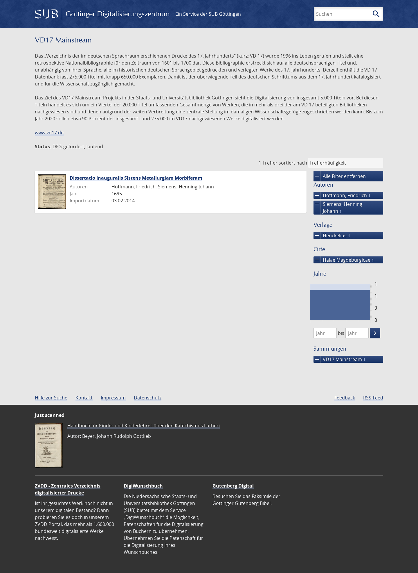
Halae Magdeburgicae (344, 259)
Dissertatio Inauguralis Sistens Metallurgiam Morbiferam (136, 178)
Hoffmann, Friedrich (342, 195)
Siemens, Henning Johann (338, 208)
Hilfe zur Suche (51, 398)
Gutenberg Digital (233, 486)
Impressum (113, 398)
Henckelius (332, 235)
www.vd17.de (49, 132)
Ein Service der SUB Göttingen (208, 14)
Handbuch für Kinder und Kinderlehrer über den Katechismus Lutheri (143, 425)
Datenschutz (147, 398)
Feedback (344, 398)
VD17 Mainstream (339, 359)
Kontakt (84, 398)
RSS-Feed (373, 398)
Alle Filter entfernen (340, 176)
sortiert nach (293, 163)
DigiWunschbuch (143, 486)
